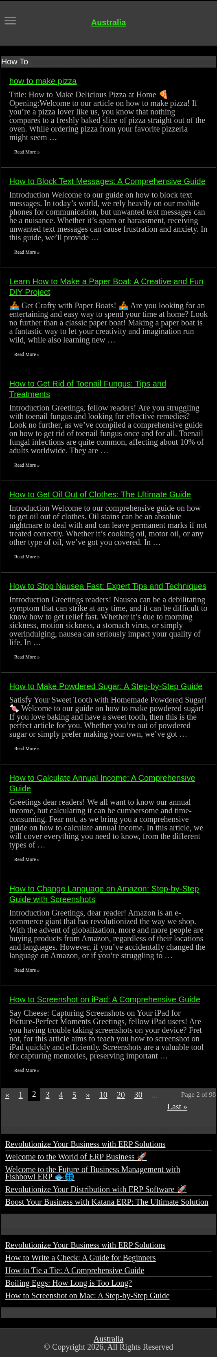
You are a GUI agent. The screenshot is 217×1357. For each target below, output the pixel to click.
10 (103, 1094)
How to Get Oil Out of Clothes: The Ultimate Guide (100, 494)
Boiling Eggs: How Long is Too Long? (68, 1282)
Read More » (27, 152)
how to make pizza (43, 81)
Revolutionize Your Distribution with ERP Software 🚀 (96, 1189)
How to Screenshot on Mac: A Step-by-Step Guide (87, 1295)
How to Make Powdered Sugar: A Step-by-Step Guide (106, 686)
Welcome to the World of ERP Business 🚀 (76, 1156)
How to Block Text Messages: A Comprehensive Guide (107, 181)
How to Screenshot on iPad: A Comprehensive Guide (104, 999)
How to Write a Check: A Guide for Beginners (80, 1257)
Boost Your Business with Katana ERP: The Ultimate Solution (106, 1201)
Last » (177, 1106)
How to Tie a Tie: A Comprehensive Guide (75, 1270)
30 (138, 1094)
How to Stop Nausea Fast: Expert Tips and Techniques (107, 586)
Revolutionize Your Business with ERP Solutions (85, 1144)
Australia (108, 22)
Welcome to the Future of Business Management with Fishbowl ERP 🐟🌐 (92, 1173)
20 (121, 1094)
